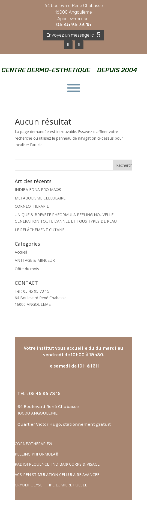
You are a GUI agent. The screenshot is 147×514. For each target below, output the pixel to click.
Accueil (21, 252)
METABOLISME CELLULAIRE (40, 198)
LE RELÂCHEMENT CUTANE (39, 229)
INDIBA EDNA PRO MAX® (38, 189)
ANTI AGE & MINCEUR (35, 260)
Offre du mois (27, 268)
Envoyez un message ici (70, 35)
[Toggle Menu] (73, 88)
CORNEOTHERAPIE (32, 206)
